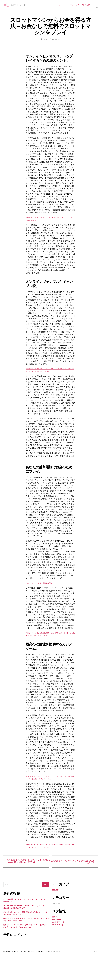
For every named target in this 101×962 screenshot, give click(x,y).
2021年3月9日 (56, 42)
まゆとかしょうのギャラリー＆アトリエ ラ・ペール (28, 957)
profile (78, 6)
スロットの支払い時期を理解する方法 (41, 586)
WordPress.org (57, 930)
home (67, 6)
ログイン (55, 923)
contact (55, 6)
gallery (61, 6)
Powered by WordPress (56, 957)
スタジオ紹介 (85, 6)
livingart (72, 6)
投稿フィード (56, 925)
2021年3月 (55, 896)
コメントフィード (58, 928)
